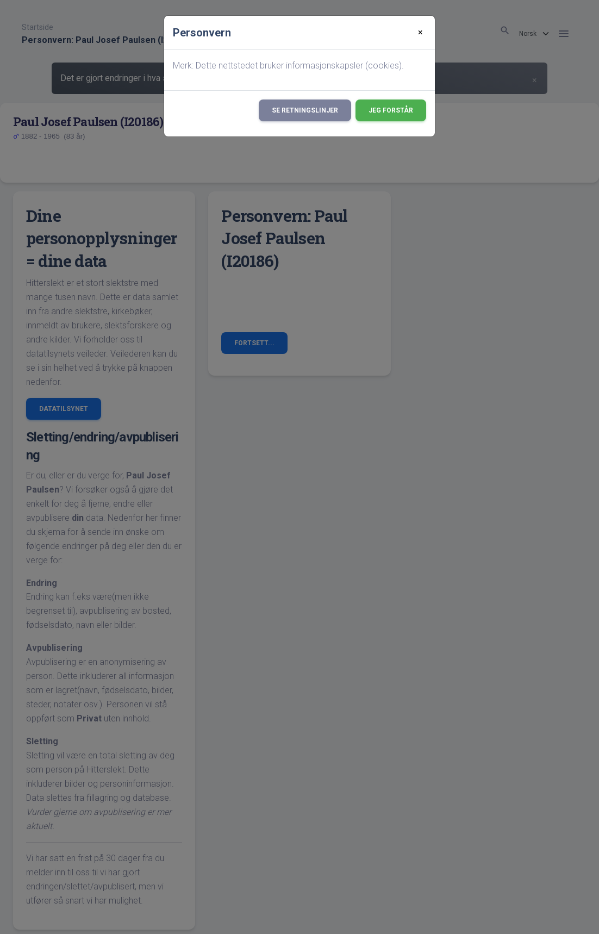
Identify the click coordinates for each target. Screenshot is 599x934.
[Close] (420, 32)
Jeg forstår (391, 110)
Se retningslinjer (305, 110)
